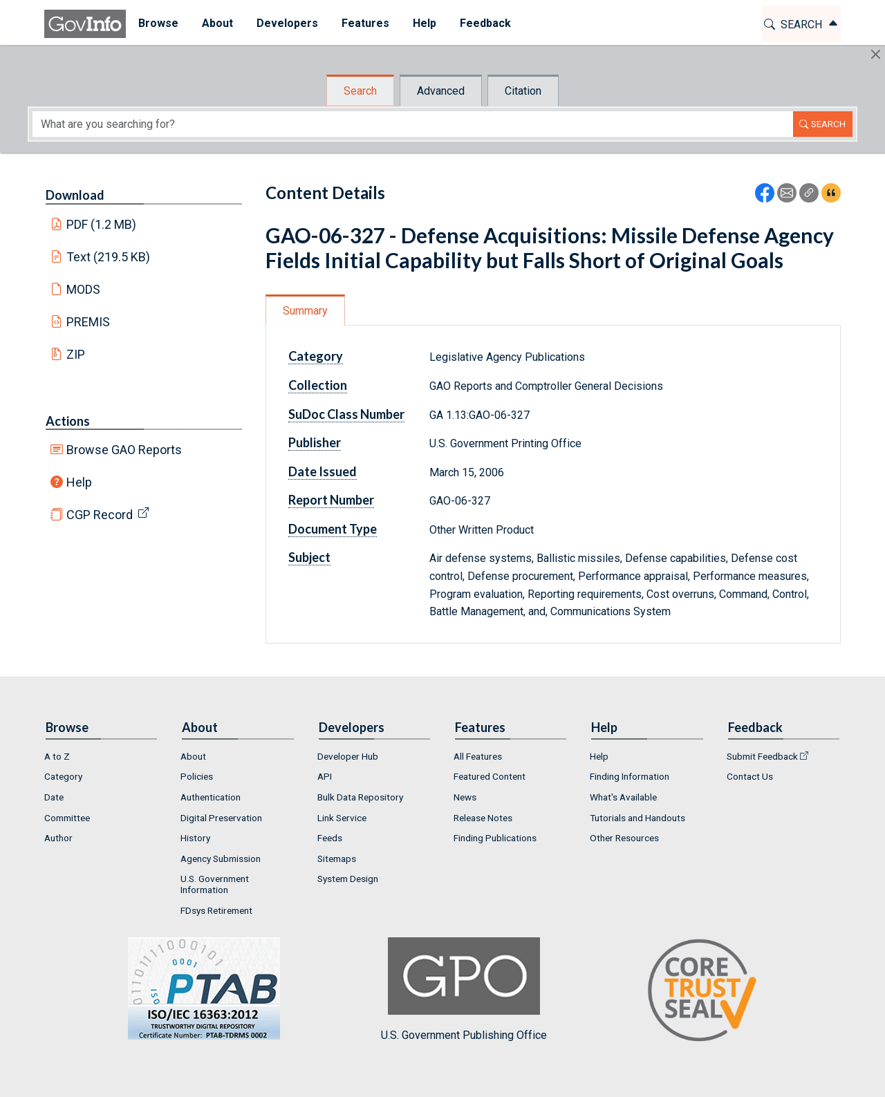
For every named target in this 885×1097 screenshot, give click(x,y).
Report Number (331, 499)
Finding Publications (495, 837)
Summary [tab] (305, 310)
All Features (478, 756)
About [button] (216, 23)
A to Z (57, 756)
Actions (68, 421)
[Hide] (875, 54)
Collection (317, 385)
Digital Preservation (221, 817)
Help (79, 482)
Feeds (329, 837)
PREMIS (88, 322)
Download (75, 195)
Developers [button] (286, 23)
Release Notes (483, 817)
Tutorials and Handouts (637, 817)
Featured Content (489, 776)
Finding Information (629, 776)
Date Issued (322, 471)
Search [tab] (360, 90)
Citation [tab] (523, 90)
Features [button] (365, 23)
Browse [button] (158, 23)
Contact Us (750, 776)
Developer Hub (347, 756)
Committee (67, 817)
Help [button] (424, 23)
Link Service (341, 817)
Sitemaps (336, 858)
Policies (196, 776)
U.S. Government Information (214, 884)
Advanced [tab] (441, 90)
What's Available (623, 797)
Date (54, 797)
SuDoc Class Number (346, 414)
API (324, 776)
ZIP (75, 354)
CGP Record (99, 514)
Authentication (210, 797)
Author (58, 837)
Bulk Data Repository (360, 797)
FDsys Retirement (216, 910)
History (195, 837)
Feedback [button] (484, 23)
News (465, 797)
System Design (347, 878)
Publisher (314, 442)
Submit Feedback (762, 756)
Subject (309, 557)
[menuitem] (157, 24)
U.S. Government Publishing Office (464, 989)
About (193, 756)
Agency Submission (220, 858)
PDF (101, 224)
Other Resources (624, 837)
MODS (83, 289)
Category (315, 356)
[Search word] (412, 124)
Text (108, 257)
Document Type (332, 528)
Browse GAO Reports (124, 449)
